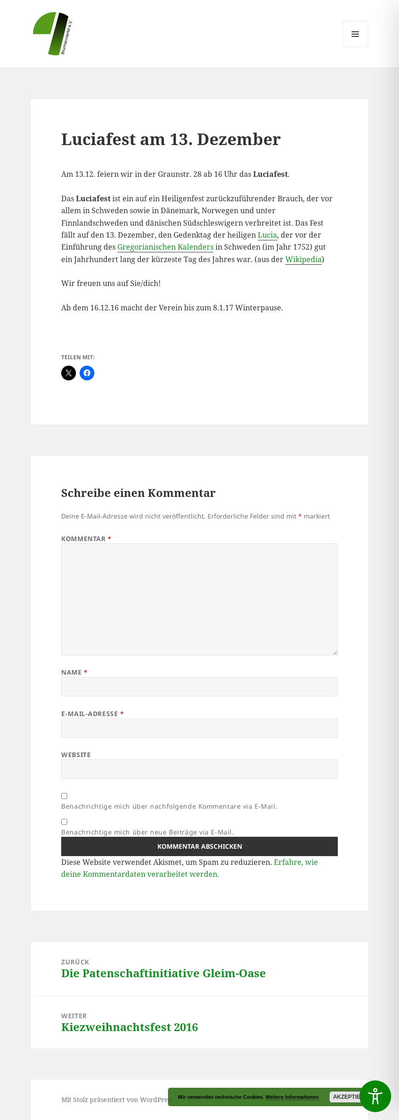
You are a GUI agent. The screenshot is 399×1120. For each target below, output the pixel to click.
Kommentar (86, 538)
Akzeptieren (352, 1097)
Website (76, 754)
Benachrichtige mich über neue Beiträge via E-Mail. (147, 832)
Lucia (267, 235)
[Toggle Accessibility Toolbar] (375, 1096)
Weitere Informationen (292, 1097)
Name (74, 672)
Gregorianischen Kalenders (165, 247)
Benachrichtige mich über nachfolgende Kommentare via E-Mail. (169, 806)
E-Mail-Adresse (92, 713)
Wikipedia (303, 259)
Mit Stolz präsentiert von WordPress (117, 1099)
